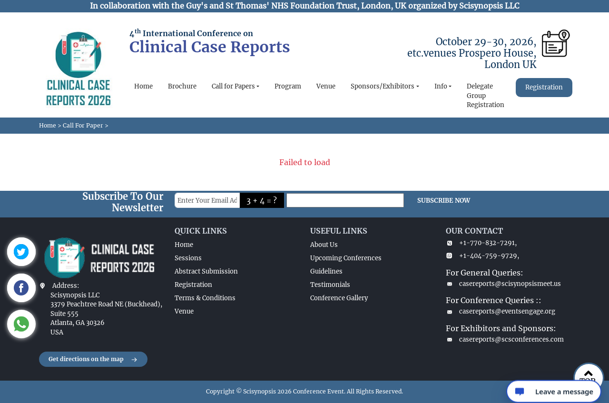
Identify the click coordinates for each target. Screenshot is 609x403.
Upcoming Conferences (346, 258)
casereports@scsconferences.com (505, 339)
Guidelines (326, 271)
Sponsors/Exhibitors (382, 86)
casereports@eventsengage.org (500, 311)
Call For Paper (83, 125)
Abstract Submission (206, 271)
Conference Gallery (339, 298)
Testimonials (330, 285)
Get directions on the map (93, 359)
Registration (544, 87)
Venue (325, 86)
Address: (65, 286)
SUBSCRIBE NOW (443, 201)
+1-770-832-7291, (481, 243)
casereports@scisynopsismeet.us (503, 284)
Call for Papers (233, 86)
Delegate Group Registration (485, 95)
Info (440, 86)
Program (288, 86)
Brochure (182, 86)
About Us (324, 245)
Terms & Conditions (205, 298)
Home (143, 86)
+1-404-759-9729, (482, 256)
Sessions (188, 258)
